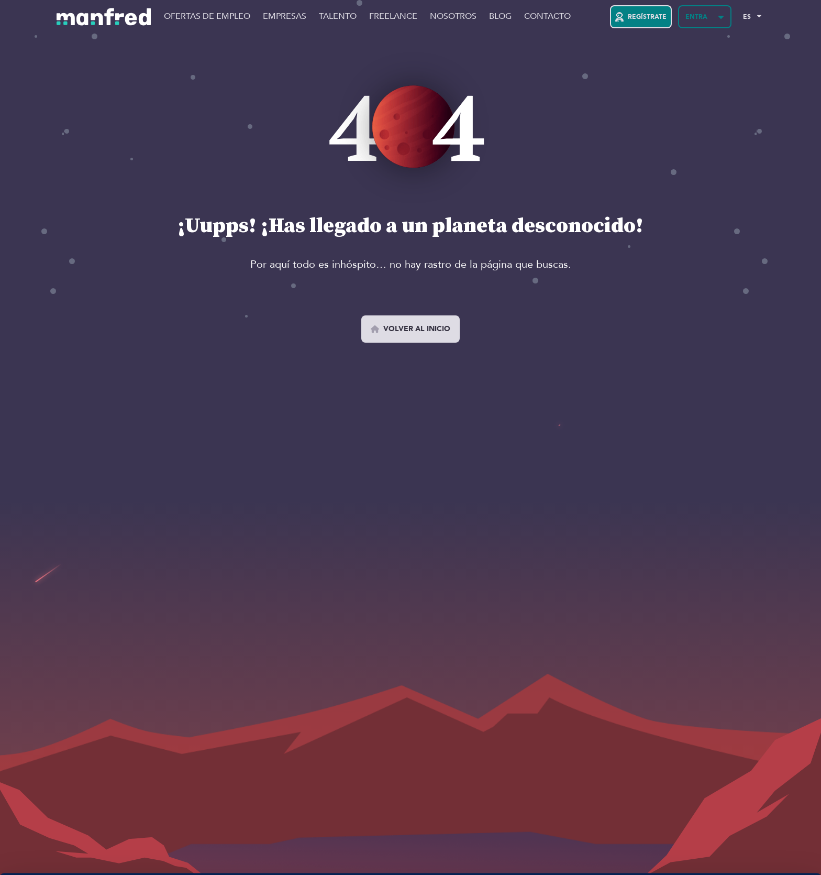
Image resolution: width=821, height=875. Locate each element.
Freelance (393, 17)
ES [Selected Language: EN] (747, 17)
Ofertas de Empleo (207, 17)
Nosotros (453, 17)
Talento (338, 17)
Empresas (284, 17)
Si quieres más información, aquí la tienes (112, 854)
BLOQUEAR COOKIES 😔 (734, 840)
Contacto (547, 17)
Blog (500, 17)
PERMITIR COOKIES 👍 (733, 809)
